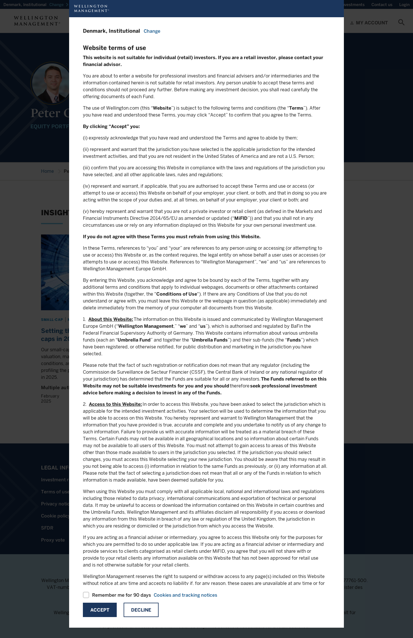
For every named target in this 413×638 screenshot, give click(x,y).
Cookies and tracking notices (185, 595)
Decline (141, 610)
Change (152, 31)
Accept (99, 610)
